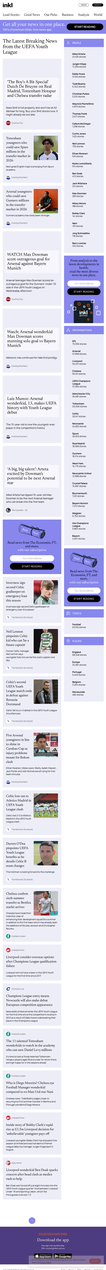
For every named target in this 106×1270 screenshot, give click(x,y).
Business (67, 15)
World (98, 15)
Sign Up (98, 5)
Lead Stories (11, 15)
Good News (32, 15)
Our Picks (50, 15)
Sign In (84, 5)
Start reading (85, 27)
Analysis (83, 15)
